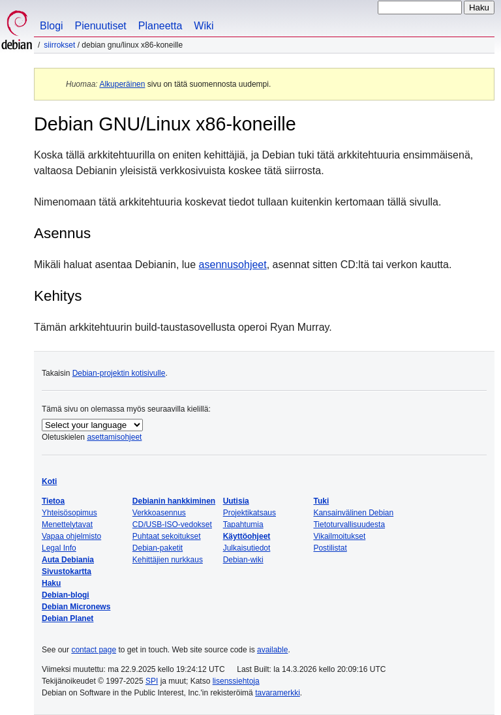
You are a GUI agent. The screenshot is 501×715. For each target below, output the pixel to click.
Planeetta (160, 25)
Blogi (51, 25)
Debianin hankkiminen (173, 501)
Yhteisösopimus (69, 512)
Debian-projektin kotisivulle (119, 373)
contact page (93, 649)
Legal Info (59, 548)
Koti (49, 481)
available (272, 649)
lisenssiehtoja (236, 681)
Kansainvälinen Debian (353, 512)
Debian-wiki (243, 559)
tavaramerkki (277, 692)
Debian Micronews (76, 606)
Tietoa (53, 501)
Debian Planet (67, 618)
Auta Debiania (68, 559)
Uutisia (236, 501)
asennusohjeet (233, 264)
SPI (151, 681)
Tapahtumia (243, 524)
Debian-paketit (157, 548)
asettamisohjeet (114, 437)
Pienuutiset (101, 25)
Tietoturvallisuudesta (349, 524)
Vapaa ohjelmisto (71, 536)
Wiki (203, 25)
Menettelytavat (67, 524)
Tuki (321, 501)
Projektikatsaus (249, 512)
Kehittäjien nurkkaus (167, 559)
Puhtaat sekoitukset (166, 536)
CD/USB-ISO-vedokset (172, 524)
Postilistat (329, 548)
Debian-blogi (65, 595)
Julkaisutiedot (247, 548)
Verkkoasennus (159, 512)
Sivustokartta (66, 571)
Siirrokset (59, 45)
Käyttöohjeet (247, 536)
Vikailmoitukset (339, 536)
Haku (51, 583)
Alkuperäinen (122, 84)
